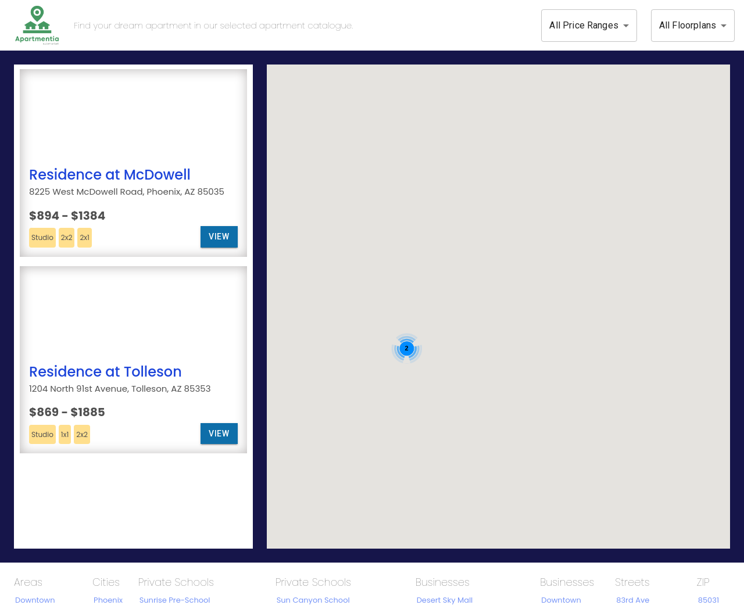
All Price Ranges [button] (583, 25)
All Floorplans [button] (687, 25)
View (219, 237)
